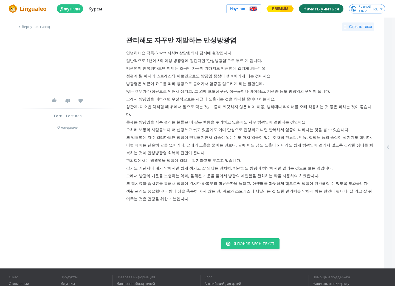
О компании (19, 284)
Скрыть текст (358, 26)
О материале (67, 127)
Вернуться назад (34, 27)
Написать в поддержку (331, 284)
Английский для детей (223, 284)
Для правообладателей (136, 284)
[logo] (28, 8)
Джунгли (68, 284)
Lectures (74, 115)
